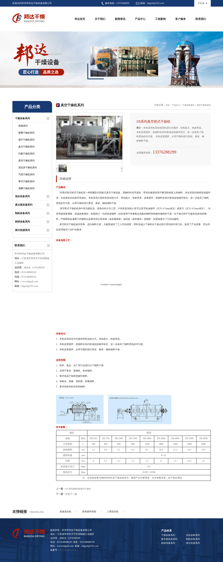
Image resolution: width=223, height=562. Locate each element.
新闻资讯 (120, 19)
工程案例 (160, 19)
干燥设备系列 (22, 118)
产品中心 (140, 19)
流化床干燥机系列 (27, 167)
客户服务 (180, 19)
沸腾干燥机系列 (26, 188)
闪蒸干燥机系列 (26, 153)
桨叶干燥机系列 (26, 140)
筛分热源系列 (22, 230)
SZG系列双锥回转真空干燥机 (78, 489)
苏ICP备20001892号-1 (69, 550)
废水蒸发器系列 (23, 204)
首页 (168, 105)
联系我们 (200, 19)
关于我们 (100, 19)
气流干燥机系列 (26, 174)
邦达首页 (80, 19)
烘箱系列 (23, 126)
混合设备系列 (22, 196)
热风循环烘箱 (89, 511)
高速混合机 (65, 511)
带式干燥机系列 (26, 181)
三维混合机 (113, 511)
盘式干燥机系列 (26, 147)
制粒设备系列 (22, 213)
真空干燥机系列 (26, 160)
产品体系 (166, 530)
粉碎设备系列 (22, 221)
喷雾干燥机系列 (26, 133)
